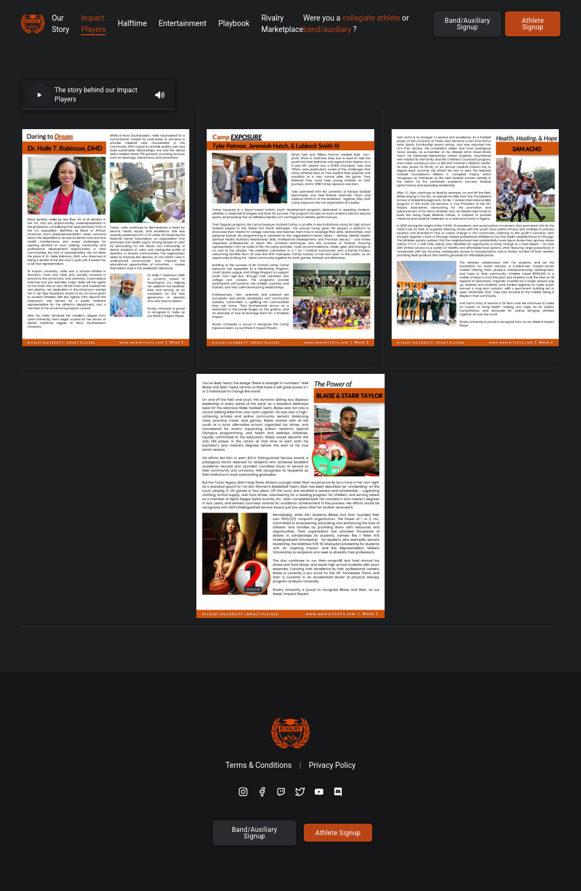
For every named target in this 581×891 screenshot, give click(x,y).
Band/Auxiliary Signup (467, 24)
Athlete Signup (533, 24)
